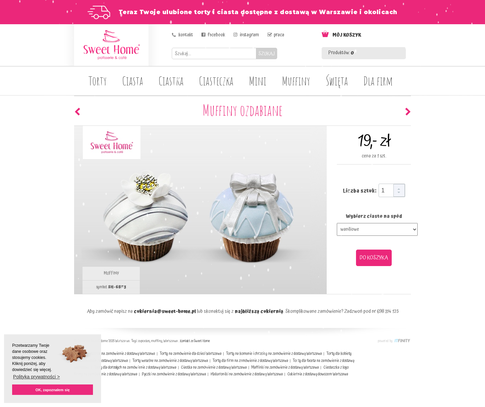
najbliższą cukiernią (259, 311)
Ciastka (171, 80)
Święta (337, 80)
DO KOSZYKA (374, 257)
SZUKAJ (266, 53)
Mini (257, 80)
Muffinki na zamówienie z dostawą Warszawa (285, 367)
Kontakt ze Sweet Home (195, 341)
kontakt (186, 35)
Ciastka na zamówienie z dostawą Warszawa (214, 367)
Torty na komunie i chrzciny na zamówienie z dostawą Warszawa (274, 353)
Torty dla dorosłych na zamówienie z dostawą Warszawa (135, 367)
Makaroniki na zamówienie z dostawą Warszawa (247, 374)
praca (279, 35)
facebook (216, 35)
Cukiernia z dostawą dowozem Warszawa (317, 374)
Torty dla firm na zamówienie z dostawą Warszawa (250, 361)
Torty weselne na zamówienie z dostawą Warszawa (170, 361)
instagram (249, 35)
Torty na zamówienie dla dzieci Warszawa (191, 353)
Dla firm (378, 80)
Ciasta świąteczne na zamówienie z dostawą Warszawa (114, 353)
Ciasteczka (216, 80)
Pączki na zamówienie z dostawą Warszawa (174, 374)
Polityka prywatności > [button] (36, 376)
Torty (98, 80)
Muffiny (296, 80)
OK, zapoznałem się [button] (52, 390)
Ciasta (132, 80)
